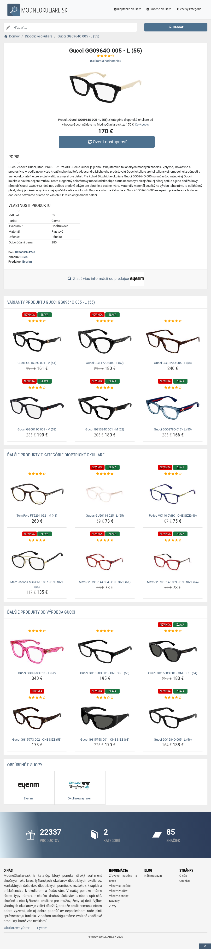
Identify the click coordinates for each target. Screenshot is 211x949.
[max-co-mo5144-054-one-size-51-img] (104, 561)
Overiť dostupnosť (107, 142)
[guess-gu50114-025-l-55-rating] (104, 473)
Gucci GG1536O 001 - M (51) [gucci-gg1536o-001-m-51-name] (37, 363)
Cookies (184, 881)
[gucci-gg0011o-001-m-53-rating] (36, 387)
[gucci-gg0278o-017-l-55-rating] (172, 387)
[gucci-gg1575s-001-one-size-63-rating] (104, 697)
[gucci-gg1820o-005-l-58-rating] (172, 321)
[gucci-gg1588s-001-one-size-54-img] (172, 652)
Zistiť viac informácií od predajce (105, 279)
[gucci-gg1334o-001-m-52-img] (104, 408)
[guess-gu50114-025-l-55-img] (104, 494)
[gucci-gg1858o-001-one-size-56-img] (104, 652)
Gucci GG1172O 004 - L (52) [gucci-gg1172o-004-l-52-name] (105, 363)
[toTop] (205, 946)
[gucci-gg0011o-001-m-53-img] (36, 408)
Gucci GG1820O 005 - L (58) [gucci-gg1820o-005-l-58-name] (173, 363)
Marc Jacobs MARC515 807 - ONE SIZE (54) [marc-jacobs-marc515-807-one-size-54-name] (37, 584)
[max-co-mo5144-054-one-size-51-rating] (104, 540)
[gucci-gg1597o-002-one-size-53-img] (36, 718)
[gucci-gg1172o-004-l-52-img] (104, 341)
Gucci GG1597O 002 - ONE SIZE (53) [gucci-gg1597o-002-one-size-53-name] (37, 739)
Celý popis (142, 124)
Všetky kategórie (188, 9)
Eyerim (27, 261)
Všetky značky (118, 891)
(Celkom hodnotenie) (105, 61)
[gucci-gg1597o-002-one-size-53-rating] (36, 697)
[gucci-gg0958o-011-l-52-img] (36, 652)
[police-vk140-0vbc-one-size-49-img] (172, 494)
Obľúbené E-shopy (24, 764)
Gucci (24, 257)
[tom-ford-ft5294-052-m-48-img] (36, 494)
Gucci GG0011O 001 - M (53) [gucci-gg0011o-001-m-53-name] (37, 429)
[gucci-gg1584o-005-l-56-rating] (172, 697)
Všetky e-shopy (119, 896)
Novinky (114, 901)
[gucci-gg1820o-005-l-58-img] (172, 341)
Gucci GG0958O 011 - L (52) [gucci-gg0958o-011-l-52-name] (37, 673)
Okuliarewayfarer (16, 928)
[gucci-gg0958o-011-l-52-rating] (36, 631)
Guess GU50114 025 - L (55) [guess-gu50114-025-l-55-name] (105, 515)
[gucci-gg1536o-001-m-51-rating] (36, 321)
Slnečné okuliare (158, 9)
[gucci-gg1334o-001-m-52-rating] (104, 387)
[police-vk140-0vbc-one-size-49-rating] (172, 473)
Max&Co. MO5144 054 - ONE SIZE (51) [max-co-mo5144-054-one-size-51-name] (105, 582)
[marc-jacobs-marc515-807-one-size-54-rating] (36, 540)
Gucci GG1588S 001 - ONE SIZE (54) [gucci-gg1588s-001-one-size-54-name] (172, 673)
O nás (183, 875)
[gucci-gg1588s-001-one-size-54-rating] (172, 631)
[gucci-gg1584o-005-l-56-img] (172, 718)
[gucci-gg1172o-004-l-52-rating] (104, 321)
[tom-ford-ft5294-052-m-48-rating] (36, 473)
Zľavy (112, 906)
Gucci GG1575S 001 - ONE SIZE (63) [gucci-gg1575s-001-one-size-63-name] (104, 739)
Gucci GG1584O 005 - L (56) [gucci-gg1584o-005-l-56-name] (173, 739)
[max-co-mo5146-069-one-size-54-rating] (172, 540)
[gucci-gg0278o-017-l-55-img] (172, 408)
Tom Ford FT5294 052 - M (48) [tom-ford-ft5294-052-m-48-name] (37, 515)
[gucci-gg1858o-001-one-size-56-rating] (104, 631)
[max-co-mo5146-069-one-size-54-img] (172, 561)
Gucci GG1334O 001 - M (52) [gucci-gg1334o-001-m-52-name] (104, 429)
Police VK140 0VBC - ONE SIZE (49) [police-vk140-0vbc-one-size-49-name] (173, 515)
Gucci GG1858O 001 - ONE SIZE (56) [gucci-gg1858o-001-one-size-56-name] (104, 673)
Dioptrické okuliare (127, 9)
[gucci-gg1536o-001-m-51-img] (36, 341)
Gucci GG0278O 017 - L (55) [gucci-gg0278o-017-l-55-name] (173, 429)
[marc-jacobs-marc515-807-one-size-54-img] (36, 561)
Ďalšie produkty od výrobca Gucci (41, 612)
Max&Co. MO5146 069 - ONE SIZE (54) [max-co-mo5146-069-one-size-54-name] (173, 582)
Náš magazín (153, 875)
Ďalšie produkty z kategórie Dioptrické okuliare (56, 454)
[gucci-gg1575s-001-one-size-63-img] (104, 718)
